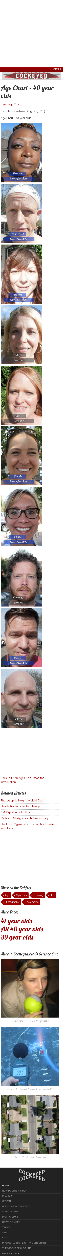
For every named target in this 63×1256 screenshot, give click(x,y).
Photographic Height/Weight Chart (22, 800)
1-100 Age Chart (11, 104)
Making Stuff (10, 1217)
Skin (52, 895)
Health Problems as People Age (20, 806)
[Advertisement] (31, 33)
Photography (12, 902)
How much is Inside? (14, 1190)
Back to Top (9, 1253)
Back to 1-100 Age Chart (16, 778)
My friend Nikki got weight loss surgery (24, 818)
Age (7, 895)
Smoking (38, 895)
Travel (6, 1227)
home (5, 1185)
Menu (57, 69)
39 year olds (17, 937)
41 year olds (16, 921)
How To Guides (11, 1222)
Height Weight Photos (16, 1206)
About (6, 1232)
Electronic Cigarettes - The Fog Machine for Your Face (28, 826)
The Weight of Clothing (16, 1248)
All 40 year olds (22, 929)
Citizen (6, 1201)
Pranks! (7, 1196)
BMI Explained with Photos (17, 812)
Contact (7, 1237)
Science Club (10, 1211)
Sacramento (32, 902)
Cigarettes (21, 895)
